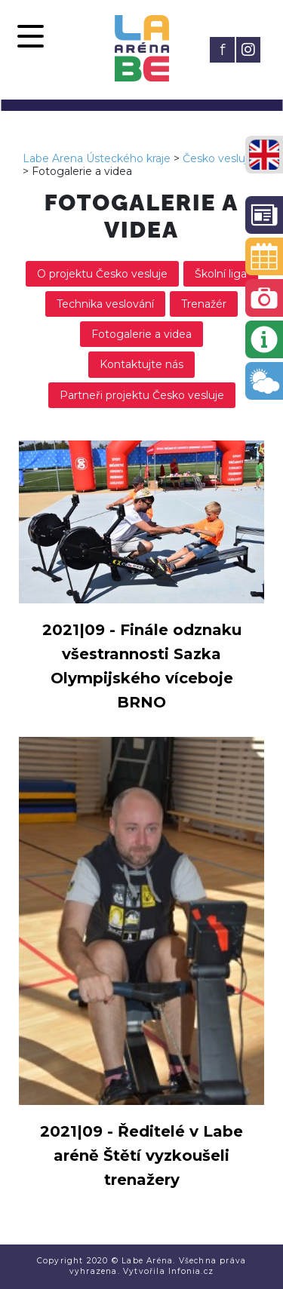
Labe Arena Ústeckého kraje (97, 158)
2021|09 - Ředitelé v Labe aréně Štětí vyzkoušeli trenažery (141, 1155)
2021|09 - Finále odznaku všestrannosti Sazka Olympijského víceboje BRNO (141, 666)
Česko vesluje (218, 158)
